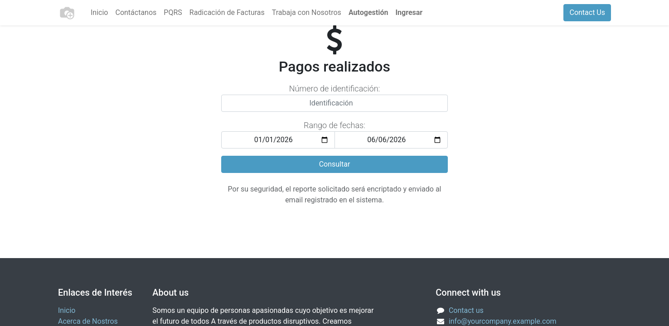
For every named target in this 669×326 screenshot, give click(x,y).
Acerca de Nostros (88, 321)
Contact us (466, 310)
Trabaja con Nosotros (306, 12)
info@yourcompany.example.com (503, 321)
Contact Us (587, 12)
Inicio (66, 310)
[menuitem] (99, 13)
